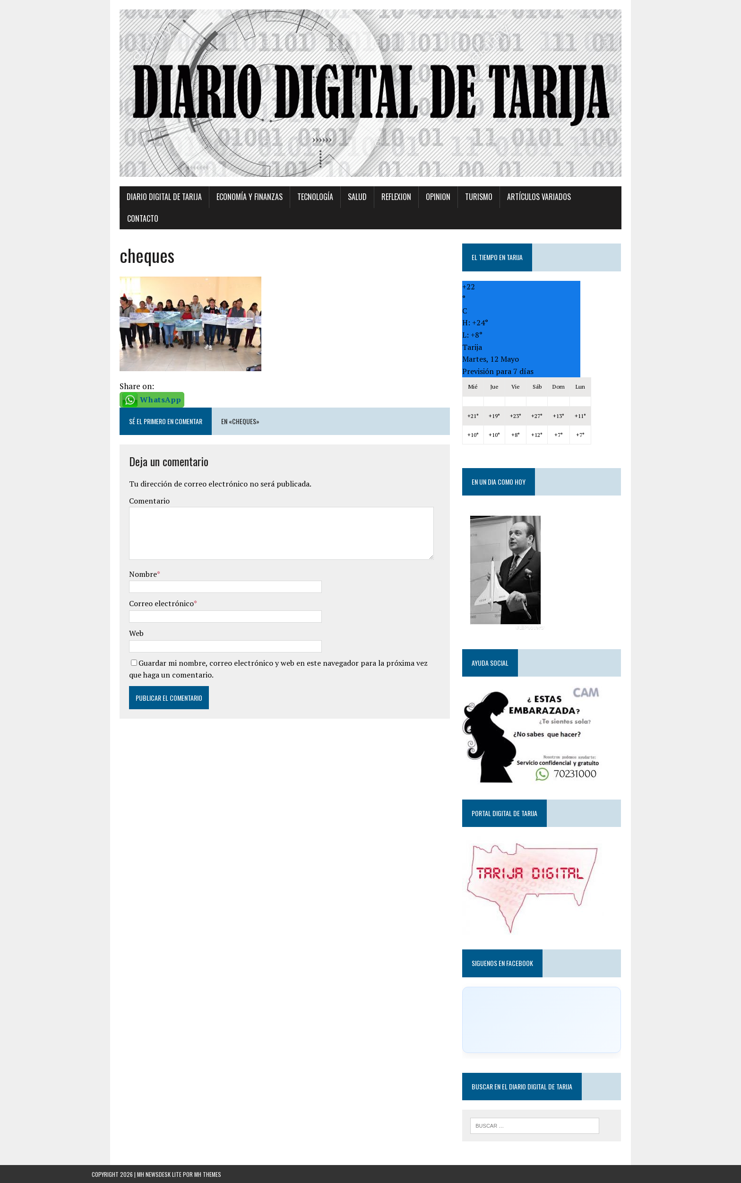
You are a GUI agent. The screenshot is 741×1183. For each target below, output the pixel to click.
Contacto (573, 215)
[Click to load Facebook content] (561, 1017)
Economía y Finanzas (222, 215)
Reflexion (368, 215)
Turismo (451, 215)
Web (108, 630)
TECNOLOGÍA (287, 215)
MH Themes (207, 1173)
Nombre (115, 571)
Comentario (121, 498)
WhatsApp (132, 396)
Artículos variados (511, 215)
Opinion (410, 215)
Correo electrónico (133, 601)
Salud (329, 215)
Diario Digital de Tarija (136, 215)
